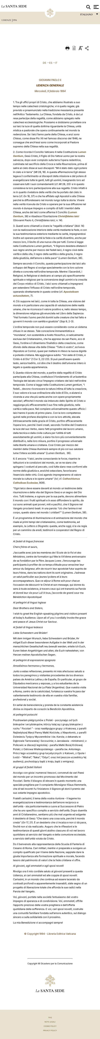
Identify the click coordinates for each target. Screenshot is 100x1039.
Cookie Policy (50, 1026)
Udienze (7, 20)
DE (44, 62)
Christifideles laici (68, 216)
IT (56, 62)
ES (50, 62)
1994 (15, 20)
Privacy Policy (50, 1030)
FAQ (50, 1017)
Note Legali (50, 1022)
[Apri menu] (96, 7)
